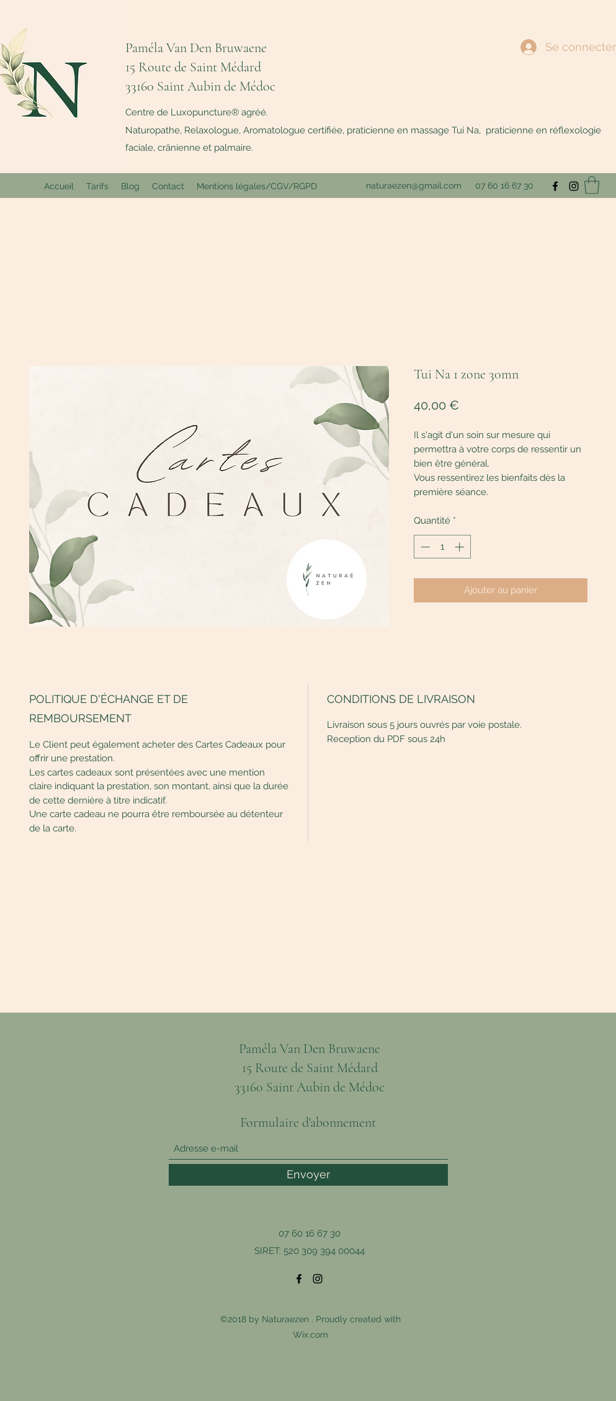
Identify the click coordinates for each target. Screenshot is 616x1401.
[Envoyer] (308, 1175)
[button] (591, 185)
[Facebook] (555, 186)
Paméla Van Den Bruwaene (196, 48)
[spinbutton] (442, 546)
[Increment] (460, 546)
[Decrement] (424, 546)
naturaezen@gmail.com (414, 185)
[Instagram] (574, 186)
